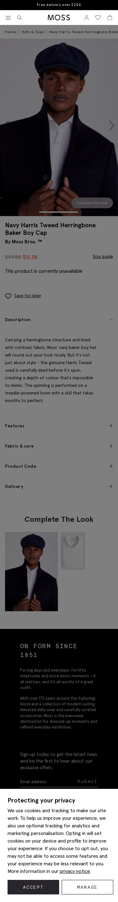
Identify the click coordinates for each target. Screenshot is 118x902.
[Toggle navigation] (8, 18)
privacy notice (75, 871)
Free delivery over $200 (59, 5)
